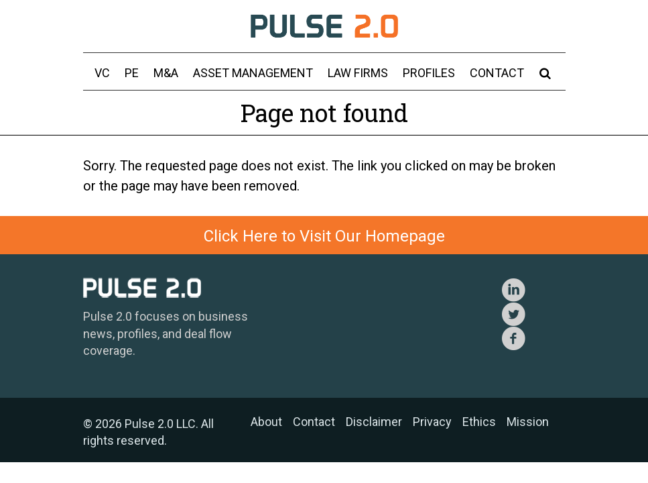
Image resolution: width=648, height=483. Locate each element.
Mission (528, 422)
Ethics (479, 422)
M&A (165, 73)
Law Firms (358, 73)
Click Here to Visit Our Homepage (324, 236)
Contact (497, 73)
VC (102, 73)
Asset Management (253, 73)
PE (132, 73)
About (266, 422)
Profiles (429, 73)
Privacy (432, 422)
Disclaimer (374, 422)
